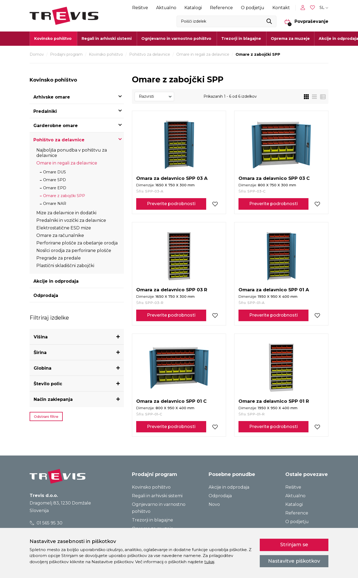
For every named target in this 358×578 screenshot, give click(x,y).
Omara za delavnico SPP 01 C (171, 401)
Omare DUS (54, 172)
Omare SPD (54, 179)
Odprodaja (45, 295)
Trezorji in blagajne (152, 520)
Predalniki (45, 111)
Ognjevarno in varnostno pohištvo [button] (176, 38)
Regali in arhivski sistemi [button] (107, 38)
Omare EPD (54, 187)
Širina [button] (40, 352)
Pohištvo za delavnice (149, 54)
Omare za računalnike (60, 235)
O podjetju (252, 7)
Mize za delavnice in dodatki (66, 212)
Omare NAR (54, 203)
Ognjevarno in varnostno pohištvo (158, 508)
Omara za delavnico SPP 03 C (274, 178)
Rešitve (140, 7)
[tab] (77, 336)
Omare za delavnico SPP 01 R (273, 401)
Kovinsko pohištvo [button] (53, 38)
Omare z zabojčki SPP (64, 195)
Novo (214, 504)
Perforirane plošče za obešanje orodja (77, 243)
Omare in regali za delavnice (202, 54)
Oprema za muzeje (290, 38)
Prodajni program (66, 54)
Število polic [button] (48, 383)
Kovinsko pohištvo (106, 54)
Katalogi (193, 7)
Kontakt (281, 7)
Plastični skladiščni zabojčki (65, 265)
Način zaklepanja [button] (53, 399)
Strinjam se (294, 545)
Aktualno (166, 7)
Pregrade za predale (58, 258)
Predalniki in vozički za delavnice (71, 220)
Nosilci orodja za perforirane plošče (73, 250)
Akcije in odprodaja (56, 281)
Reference (221, 7)
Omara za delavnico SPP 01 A (273, 289)
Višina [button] (41, 336)
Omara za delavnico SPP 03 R (171, 289)
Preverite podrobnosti (171, 203)
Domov (37, 54)
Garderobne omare (55, 125)
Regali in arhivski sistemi (157, 495)
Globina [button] (42, 368)
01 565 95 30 (46, 523)
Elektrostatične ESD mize (63, 227)
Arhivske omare (51, 97)
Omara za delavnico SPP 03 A (172, 178)
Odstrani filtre (46, 416)
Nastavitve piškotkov (294, 561)
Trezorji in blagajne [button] (241, 38)
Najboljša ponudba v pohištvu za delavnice (71, 153)
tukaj (209, 561)
